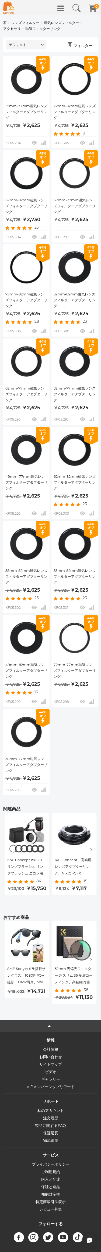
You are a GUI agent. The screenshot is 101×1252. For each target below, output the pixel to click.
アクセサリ (12, 29)
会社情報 (50, 1049)
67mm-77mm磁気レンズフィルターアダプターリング (75, 206)
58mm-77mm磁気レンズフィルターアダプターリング (26, 765)
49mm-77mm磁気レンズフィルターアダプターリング (26, 482)
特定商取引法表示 (51, 1202)
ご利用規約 (50, 1172)
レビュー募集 (50, 1209)
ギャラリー (50, 1079)
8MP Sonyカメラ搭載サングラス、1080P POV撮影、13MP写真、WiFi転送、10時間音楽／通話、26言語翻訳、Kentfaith (26, 976)
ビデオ (50, 1072)
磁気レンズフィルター (61, 23)
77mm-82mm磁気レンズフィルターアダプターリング (26, 300)
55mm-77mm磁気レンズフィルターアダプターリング (26, 112)
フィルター (83, 46)
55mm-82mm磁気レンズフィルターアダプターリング (75, 576)
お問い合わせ (50, 1057)
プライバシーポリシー (50, 1164)
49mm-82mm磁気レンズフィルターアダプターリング (26, 671)
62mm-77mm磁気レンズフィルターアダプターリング (26, 394)
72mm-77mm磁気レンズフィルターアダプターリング (75, 671)
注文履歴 (50, 1118)
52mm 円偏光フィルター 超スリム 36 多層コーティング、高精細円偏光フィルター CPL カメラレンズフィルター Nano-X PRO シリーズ (74, 976)
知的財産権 (50, 1194)
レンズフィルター (25, 23)
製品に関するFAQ (50, 1126)
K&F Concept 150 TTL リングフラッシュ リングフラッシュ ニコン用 (25, 867)
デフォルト (17, 45)
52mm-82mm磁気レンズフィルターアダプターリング (75, 300)
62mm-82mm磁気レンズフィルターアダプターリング (75, 482)
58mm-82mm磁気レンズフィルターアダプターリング (26, 576)
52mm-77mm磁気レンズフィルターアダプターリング (75, 394)
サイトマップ (50, 1064)
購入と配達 (50, 1179)
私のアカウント (50, 1111)
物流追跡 (50, 1141)
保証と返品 (50, 1187)
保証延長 (50, 1133)
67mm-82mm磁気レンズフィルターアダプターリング (26, 206)
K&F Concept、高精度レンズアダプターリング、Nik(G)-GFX (73, 867)
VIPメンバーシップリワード (51, 1087)
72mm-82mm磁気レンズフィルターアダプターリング (75, 112)
